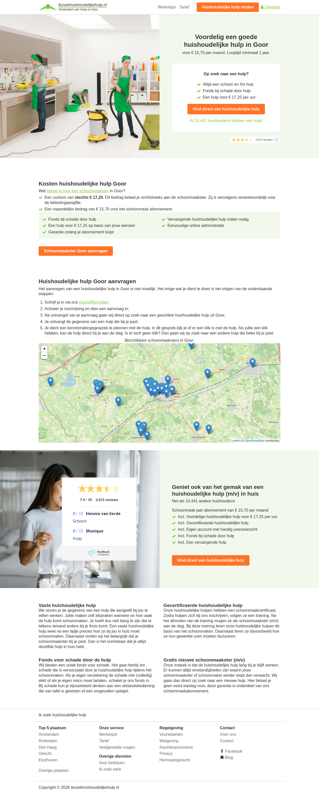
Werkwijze (167, 7)
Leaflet (236, 440)
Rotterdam (48, 741)
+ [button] (44, 349)
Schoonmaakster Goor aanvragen (76, 251)
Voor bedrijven (112, 763)
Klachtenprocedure (176, 747)
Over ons (228, 734)
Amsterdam (49, 734)
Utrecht (45, 753)
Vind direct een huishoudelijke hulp (226, 109)
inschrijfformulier (93, 302)
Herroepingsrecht (175, 760)
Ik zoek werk (110, 769)
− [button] (44, 356)
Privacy (166, 753)
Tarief (184, 7)
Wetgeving (169, 741)
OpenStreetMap (254, 440)
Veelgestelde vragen (117, 747)
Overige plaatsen (54, 770)
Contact (227, 741)
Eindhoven (48, 760)
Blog (228, 757)
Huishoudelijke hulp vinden (228, 7)
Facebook (233, 751)
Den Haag (48, 747)
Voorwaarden (171, 734)
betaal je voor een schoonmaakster (78, 191)
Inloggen (270, 7)
